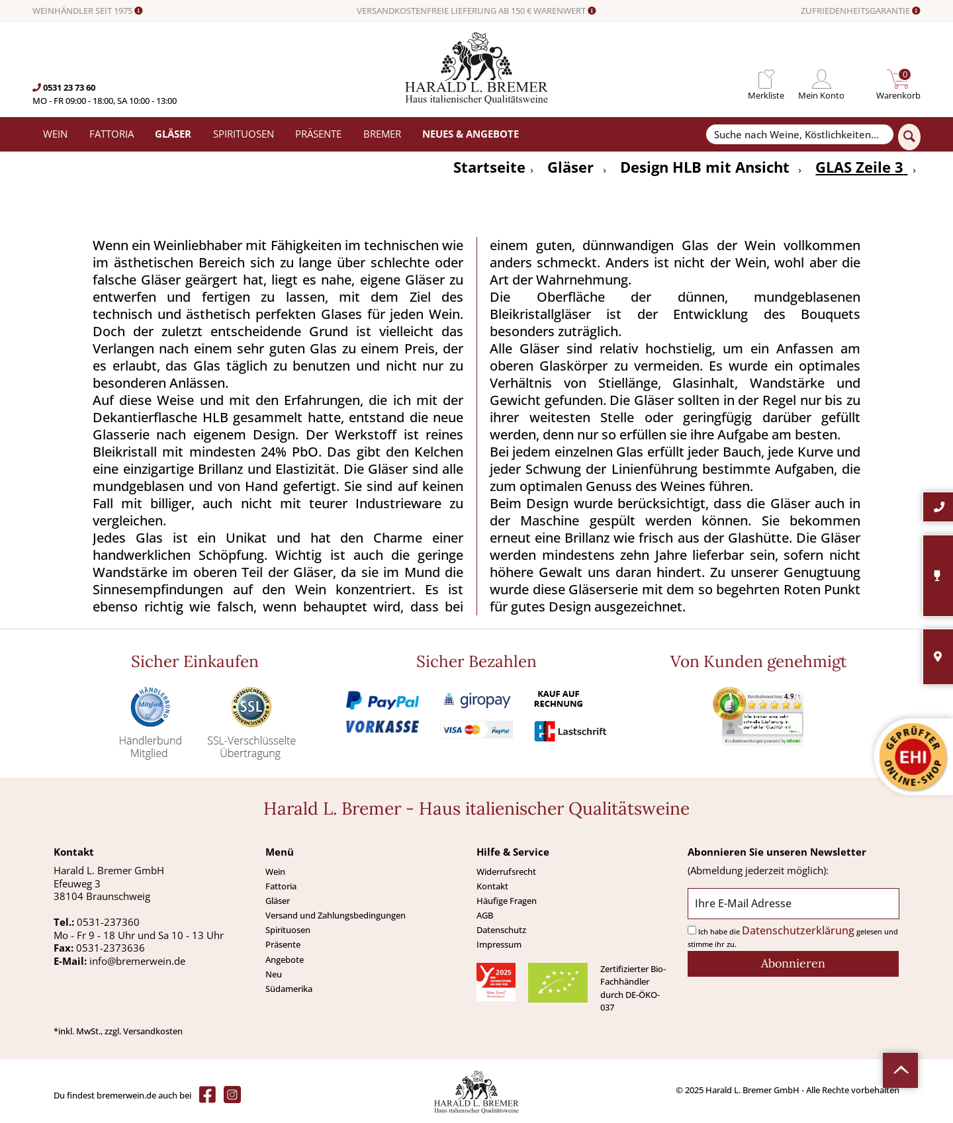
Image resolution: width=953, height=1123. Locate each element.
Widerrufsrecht (506, 871)
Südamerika (288, 989)
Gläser (277, 901)
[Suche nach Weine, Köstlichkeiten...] (799, 135)
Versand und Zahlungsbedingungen (335, 915)
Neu (273, 974)
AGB (484, 915)
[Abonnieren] (793, 964)
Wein (275, 871)
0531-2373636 (110, 947)
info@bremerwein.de (137, 960)
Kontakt (492, 886)
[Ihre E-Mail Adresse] (793, 903)
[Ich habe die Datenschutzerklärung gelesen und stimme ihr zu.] (692, 930)
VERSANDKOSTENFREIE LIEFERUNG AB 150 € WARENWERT (476, 11)
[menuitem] (766, 79)
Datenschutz (501, 930)
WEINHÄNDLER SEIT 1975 (87, 11)
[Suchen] (909, 137)
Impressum (499, 944)
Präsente (282, 944)
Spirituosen (287, 930)
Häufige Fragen (506, 901)
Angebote (284, 960)
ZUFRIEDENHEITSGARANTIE (861, 11)
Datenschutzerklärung (798, 930)
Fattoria (280, 886)
